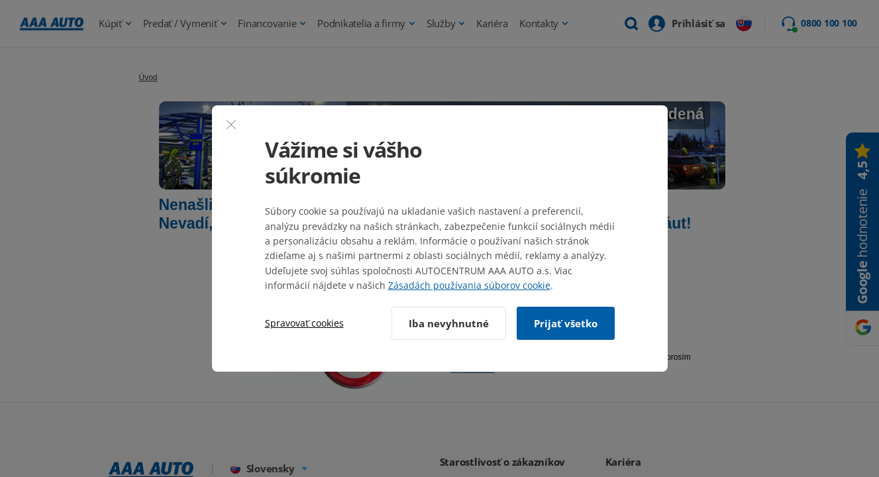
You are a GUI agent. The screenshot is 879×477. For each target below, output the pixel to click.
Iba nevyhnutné (449, 323)
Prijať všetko (565, 323)
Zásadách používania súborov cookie (469, 285)
